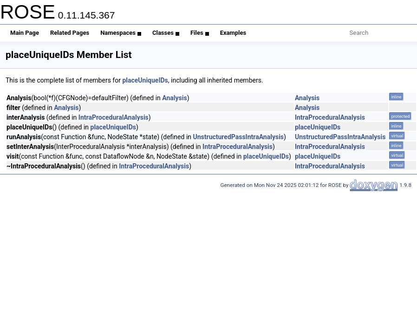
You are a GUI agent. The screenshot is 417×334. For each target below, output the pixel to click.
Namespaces (120, 32)
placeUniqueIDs (145, 80)
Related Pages (69, 32)
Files (199, 32)
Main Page (24, 32)
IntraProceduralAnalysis (113, 117)
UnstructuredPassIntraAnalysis (238, 137)
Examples (233, 32)
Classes (165, 32)
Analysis (174, 98)
